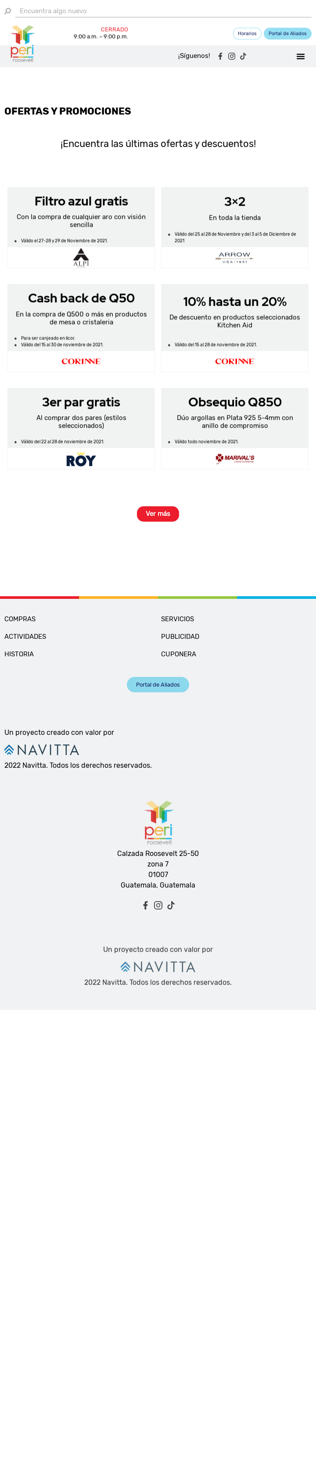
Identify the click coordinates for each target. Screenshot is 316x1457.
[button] (300, 57)
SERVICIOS (177, 619)
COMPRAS (20, 619)
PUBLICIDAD (180, 637)
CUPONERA (178, 654)
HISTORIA (19, 654)
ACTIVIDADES (25, 637)
